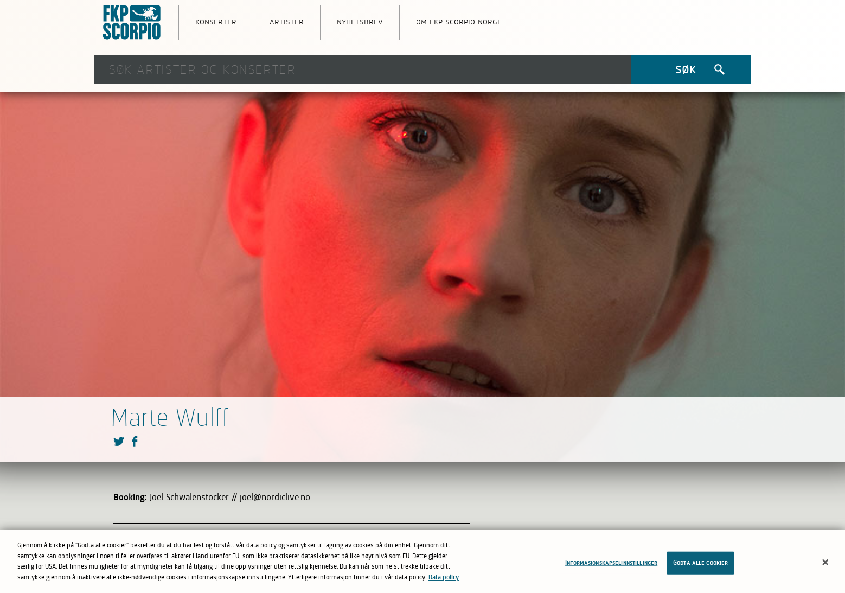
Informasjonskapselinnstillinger (611, 566)
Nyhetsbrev (360, 21)
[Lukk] (825, 566)
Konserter (215, 21)
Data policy (443, 580)
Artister (287, 21)
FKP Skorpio (132, 22)
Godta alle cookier (700, 566)
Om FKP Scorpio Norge (459, 21)
